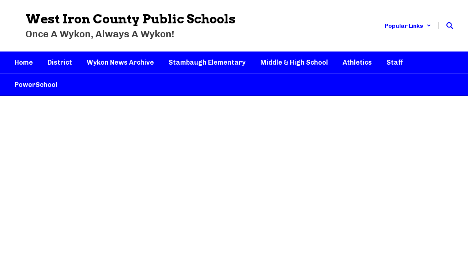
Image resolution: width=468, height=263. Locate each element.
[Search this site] (449, 25)
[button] (408, 25)
